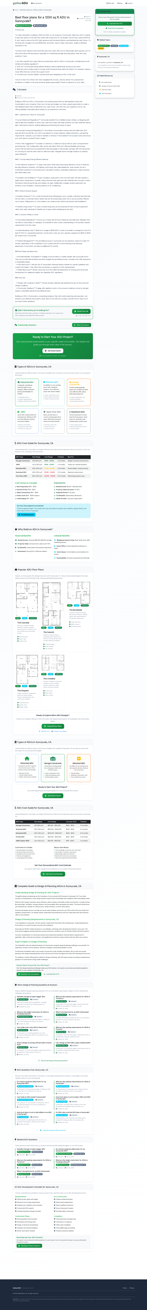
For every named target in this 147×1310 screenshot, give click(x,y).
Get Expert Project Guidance (29, 1262)
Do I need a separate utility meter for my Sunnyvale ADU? (31, 1098)
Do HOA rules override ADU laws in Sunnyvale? (73, 1128)
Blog (120, 3)
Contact (129, 3)
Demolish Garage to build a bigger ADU (31, 1012)
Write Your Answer (81, 325)
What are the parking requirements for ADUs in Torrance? (73, 1013)
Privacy (131, 1288)
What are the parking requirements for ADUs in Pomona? (73, 1044)
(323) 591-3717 (45, 738)
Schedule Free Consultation (28, 989)
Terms (125, 1288)
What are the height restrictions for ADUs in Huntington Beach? (33, 1028)
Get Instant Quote (53, 351)
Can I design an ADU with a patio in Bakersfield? (73, 1058)
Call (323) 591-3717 (51, 989)
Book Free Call (81, 311)
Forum (15, 10)
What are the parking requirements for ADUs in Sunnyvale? (73, 1098)
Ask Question (36, 3)
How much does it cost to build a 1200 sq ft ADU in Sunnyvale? (73, 1114)
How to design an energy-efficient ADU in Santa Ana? (34, 1059)
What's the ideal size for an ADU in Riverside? (72, 1027)
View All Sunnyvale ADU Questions (53, 1146)
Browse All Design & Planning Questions (53, 1076)
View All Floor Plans (53, 734)
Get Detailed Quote (26, 518)
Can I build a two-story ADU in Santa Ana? (32, 1043)
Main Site (110, 3)
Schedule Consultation (60, 738)
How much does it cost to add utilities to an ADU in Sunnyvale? (34, 1129)
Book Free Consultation (115, 28)
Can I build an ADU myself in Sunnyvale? (31, 1113)
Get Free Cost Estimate (53, 886)
